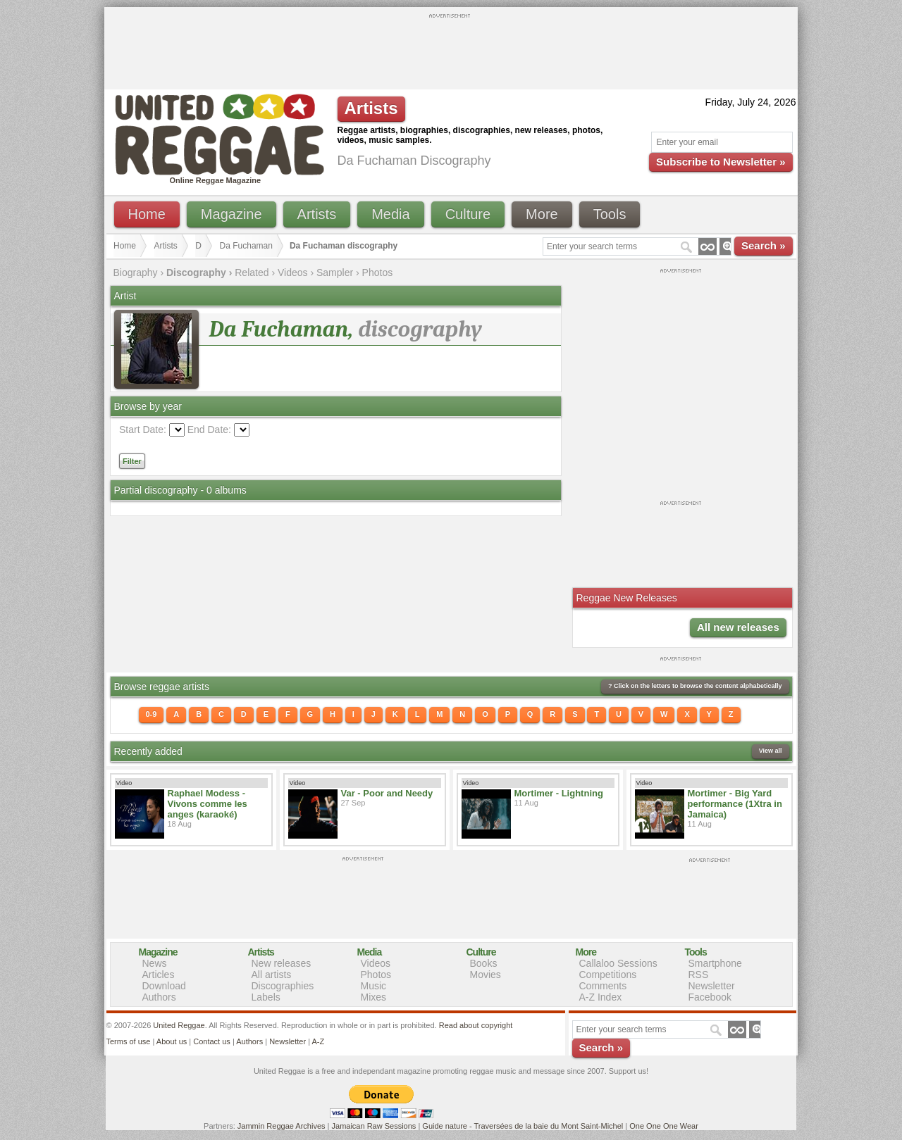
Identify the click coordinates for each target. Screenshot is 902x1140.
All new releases (738, 627)
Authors (159, 997)
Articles (158, 974)
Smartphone (715, 963)
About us (171, 1041)
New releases (281, 963)
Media (390, 214)
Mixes (374, 997)
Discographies (283, 985)
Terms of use (128, 1041)
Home (147, 214)
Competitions (608, 974)
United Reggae (178, 1025)
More (542, 214)
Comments (603, 985)
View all (770, 750)
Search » (763, 245)
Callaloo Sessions (618, 963)
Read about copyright (476, 1025)
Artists (317, 214)
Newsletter (711, 985)
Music (374, 985)
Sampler (334, 272)
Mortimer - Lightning (558, 793)
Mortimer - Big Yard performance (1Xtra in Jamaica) (735, 804)
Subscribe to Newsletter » (720, 162)
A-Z (317, 1041)
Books (484, 963)
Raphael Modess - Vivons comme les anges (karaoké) (207, 804)
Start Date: (142, 429)
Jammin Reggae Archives (281, 1126)
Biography (135, 272)
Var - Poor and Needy (387, 793)
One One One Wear (663, 1126)
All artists (272, 974)
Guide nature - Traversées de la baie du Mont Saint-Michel (522, 1126)
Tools (609, 214)
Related (251, 272)
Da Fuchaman (246, 246)
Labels (266, 997)
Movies (485, 974)
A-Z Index (600, 997)
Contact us (211, 1041)
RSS (698, 974)
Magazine (231, 214)
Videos (293, 272)
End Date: (209, 429)
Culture (467, 214)
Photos (377, 272)
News (154, 963)
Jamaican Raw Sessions (374, 1126)
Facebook (709, 997)
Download (164, 985)
